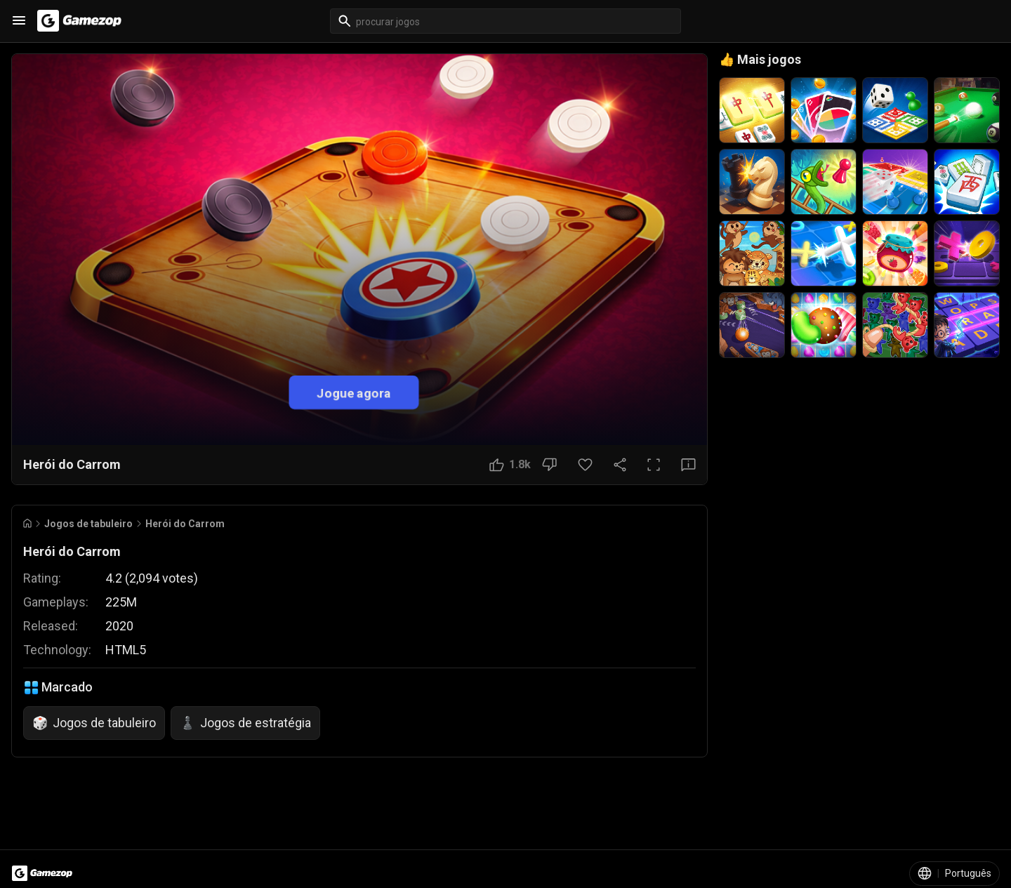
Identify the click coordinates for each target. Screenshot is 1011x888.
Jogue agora (354, 392)
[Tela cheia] (653, 464)
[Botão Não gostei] (549, 465)
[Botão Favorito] (585, 465)
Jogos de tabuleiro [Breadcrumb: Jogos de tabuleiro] (88, 523)
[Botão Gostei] (510, 464)
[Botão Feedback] (688, 465)
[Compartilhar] (620, 465)
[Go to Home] (27, 523)
